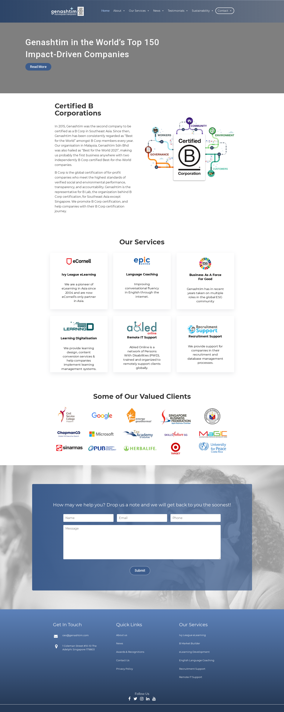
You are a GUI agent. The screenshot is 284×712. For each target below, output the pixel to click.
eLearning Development (194, 651)
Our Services (139, 10)
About (119, 10)
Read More (38, 67)
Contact (225, 10)
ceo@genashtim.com (75, 635)
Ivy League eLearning (192, 635)
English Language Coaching (196, 660)
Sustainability (203, 10)
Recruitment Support (192, 668)
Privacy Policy (124, 668)
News (158, 10)
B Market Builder (189, 643)
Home (105, 10)
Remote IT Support (190, 677)
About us (121, 635)
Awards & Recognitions (130, 651)
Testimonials (178, 10)
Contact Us (122, 660)
